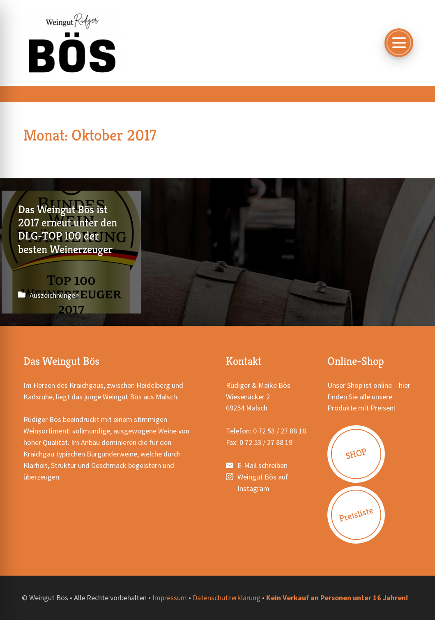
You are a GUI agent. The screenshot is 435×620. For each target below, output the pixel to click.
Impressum (169, 598)
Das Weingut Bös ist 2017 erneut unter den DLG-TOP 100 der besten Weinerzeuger (69, 252)
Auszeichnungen (54, 295)
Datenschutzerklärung (226, 598)
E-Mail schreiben (262, 465)
